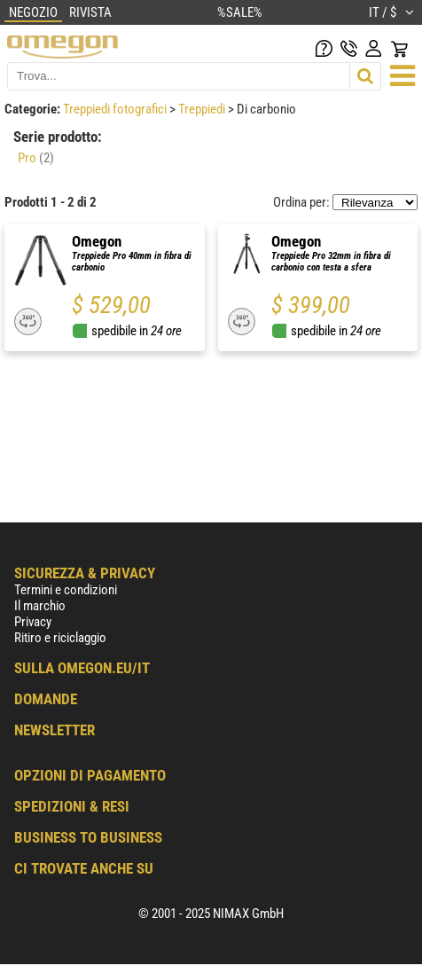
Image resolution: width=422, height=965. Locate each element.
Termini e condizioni (65, 590)
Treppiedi (203, 109)
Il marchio (40, 606)
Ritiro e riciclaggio (60, 638)
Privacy (32, 622)
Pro (36, 158)
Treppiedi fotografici (116, 109)
